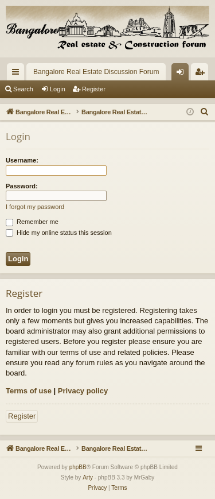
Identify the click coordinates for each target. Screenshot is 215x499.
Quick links (17, 74)
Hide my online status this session (59, 232)
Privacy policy (83, 390)
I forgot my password (35, 206)
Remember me (32, 221)
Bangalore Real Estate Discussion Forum (96, 72)
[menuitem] (205, 112)
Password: (22, 186)
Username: (22, 160)
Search (23, 89)
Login (57, 89)
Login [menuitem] (183, 74)
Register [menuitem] (202, 74)
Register (93, 89)
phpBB (78, 467)
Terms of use (29, 390)
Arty (88, 477)
